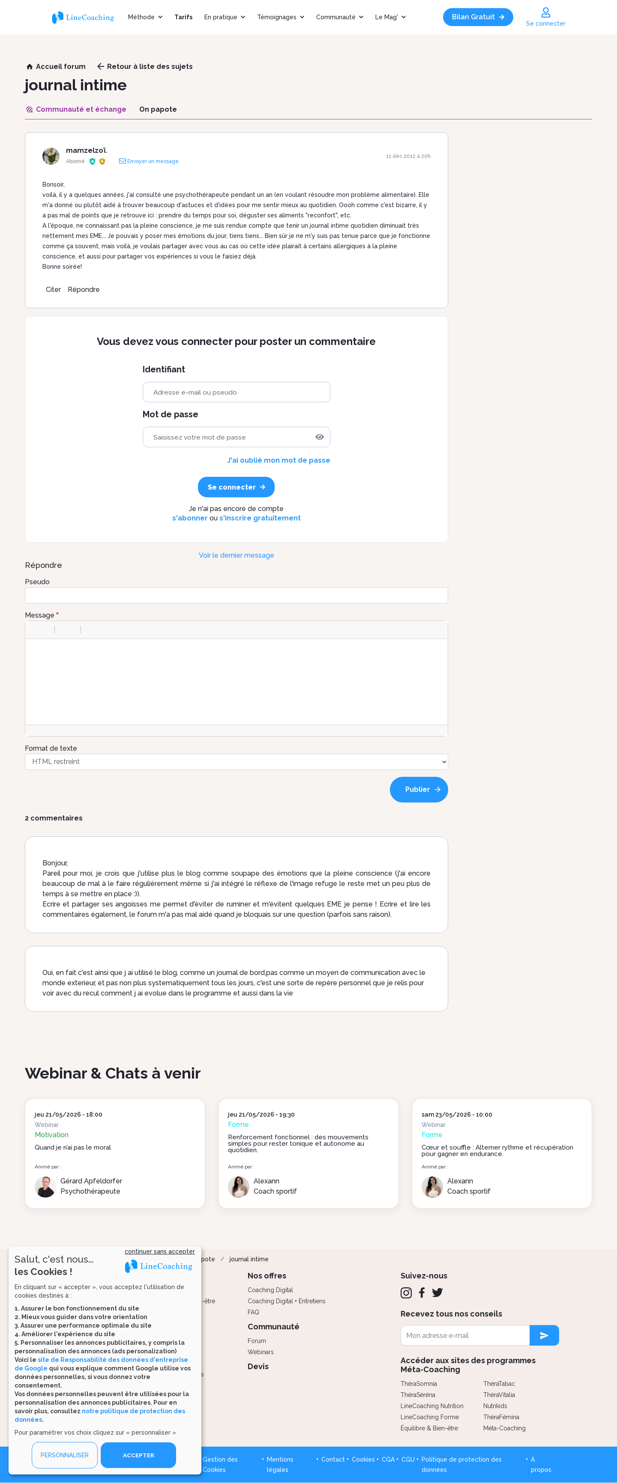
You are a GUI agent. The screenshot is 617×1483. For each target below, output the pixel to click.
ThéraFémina (501, 1417)
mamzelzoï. (86, 150)
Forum (257, 1340)
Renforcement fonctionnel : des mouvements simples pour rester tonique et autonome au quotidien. (298, 1143)
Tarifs (183, 17)
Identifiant (164, 369)
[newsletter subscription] (544, 1335)
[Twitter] (437, 1292)
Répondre (84, 289)
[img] (319, 437)
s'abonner (190, 518)
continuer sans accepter (160, 1251)
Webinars (261, 1352)
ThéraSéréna (418, 1394)
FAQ (253, 1312)
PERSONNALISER (65, 1455)
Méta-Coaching (504, 1428)
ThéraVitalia (499, 1394)
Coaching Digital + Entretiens (287, 1301)
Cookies (363, 1459)
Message (39, 615)
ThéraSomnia (419, 1383)
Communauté (336, 17)
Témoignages (277, 17)
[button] (36, 629)
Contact (333, 1459)
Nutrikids (495, 1406)
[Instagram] (406, 1293)
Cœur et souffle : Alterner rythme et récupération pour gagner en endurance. (497, 1151)
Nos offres (267, 1275)
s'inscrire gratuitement (260, 518)
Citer (53, 289)
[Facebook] (422, 1292)
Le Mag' (386, 17)
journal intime (249, 1259)
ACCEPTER (138, 1455)
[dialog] (105, 1360)
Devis (258, 1366)
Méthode (141, 17)
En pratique (220, 17)
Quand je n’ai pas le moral (73, 1147)
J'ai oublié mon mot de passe (278, 460)
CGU (408, 1459)
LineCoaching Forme (430, 1417)
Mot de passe (170, 414)
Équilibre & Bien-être (429, 1428)
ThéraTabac (499, 1383)
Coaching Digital (270, 1290)
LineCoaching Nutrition (432, 1406)
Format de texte (51, 748)
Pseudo (37, 582)
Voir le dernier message (236, 555)
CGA (388, 1459)
